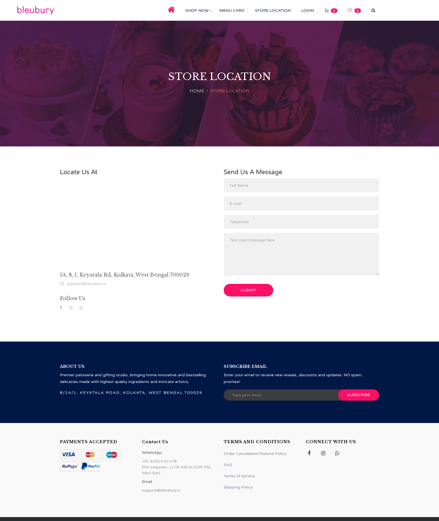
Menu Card (231, 10)
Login (307, 10)
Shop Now (197, 10)
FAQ (228, 464)
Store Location (273, 10)
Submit (248, 290)
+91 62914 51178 (159, 461)
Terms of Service (239, 476)
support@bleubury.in (83, 283)
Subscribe (358, 394)
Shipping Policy (238, 487)
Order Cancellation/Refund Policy (255, 453)
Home (197, 91)
